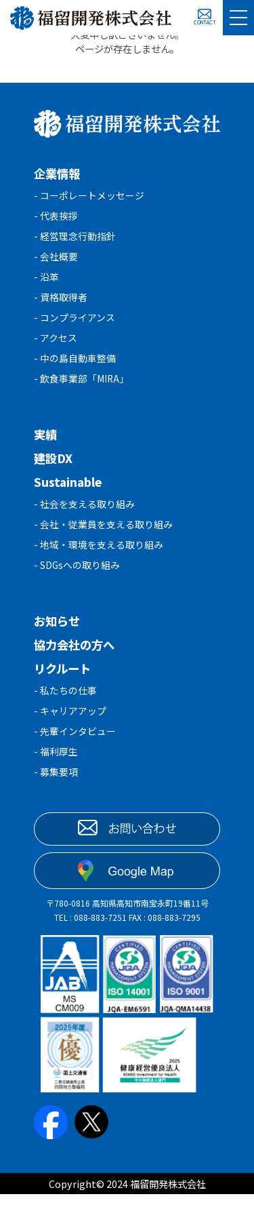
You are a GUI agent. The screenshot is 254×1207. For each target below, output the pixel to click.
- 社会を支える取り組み (84, 511)
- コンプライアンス (74, 322)
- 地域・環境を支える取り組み (98, 553)
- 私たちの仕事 (65, 700)
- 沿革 (46, 280)
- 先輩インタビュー (75, 742)
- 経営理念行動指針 (75, 238)
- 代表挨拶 (56, 217)
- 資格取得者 (60, 301)
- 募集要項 (56, 784)
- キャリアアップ (70, 721)
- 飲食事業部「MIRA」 (82, 385)
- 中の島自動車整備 (75, 364)
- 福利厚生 (56, 763)
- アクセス (55, 343)
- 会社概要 (56, 259)
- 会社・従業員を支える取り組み (103, 532)
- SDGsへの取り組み (77, 574)
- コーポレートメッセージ (89, 196)
